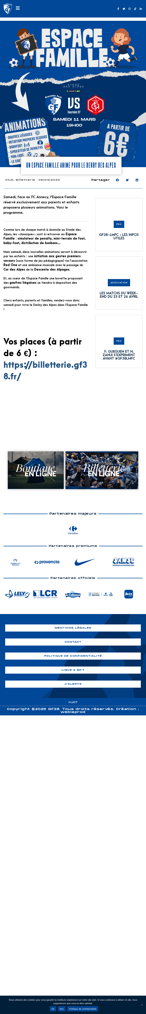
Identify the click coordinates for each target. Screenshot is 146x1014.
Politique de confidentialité (82, 1009)
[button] (117, 180)
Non (62, 1009)
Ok (52, 1009)
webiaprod (73, 712)
